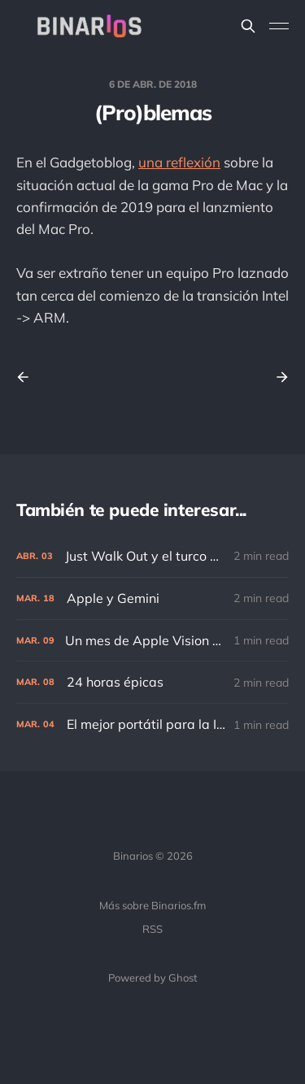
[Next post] (276, 377)
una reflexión (179, 162)
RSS (152, 928)
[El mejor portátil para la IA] (152, 724)
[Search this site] (248, 26)
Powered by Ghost (153, 977)
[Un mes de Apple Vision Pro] (152, 640)
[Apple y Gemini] (152, 598)
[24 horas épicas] (152, 682)
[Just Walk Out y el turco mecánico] (152, 556)
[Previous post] (28, 377)
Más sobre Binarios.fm (152, 905)
